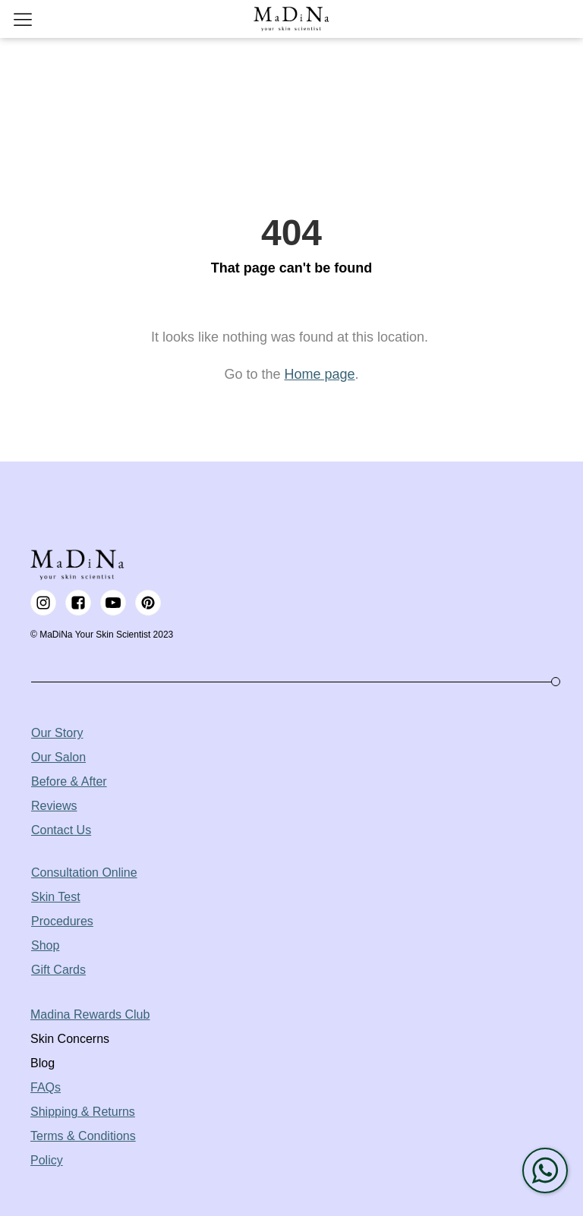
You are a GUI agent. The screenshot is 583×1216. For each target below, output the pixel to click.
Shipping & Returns (82, 1111)
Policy (46, 1160)
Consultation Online (84, 872)
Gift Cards (58, 969)
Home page (319, 374)
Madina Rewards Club (90, 1014)
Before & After (69, 781)
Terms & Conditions (83, 1135)
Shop (45, 945)
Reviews (54, 805)
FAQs (45, 1087)
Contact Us (61, 830)
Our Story (57, 732)
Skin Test (55, 896)
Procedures (62, 921)
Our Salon (58, 757)
